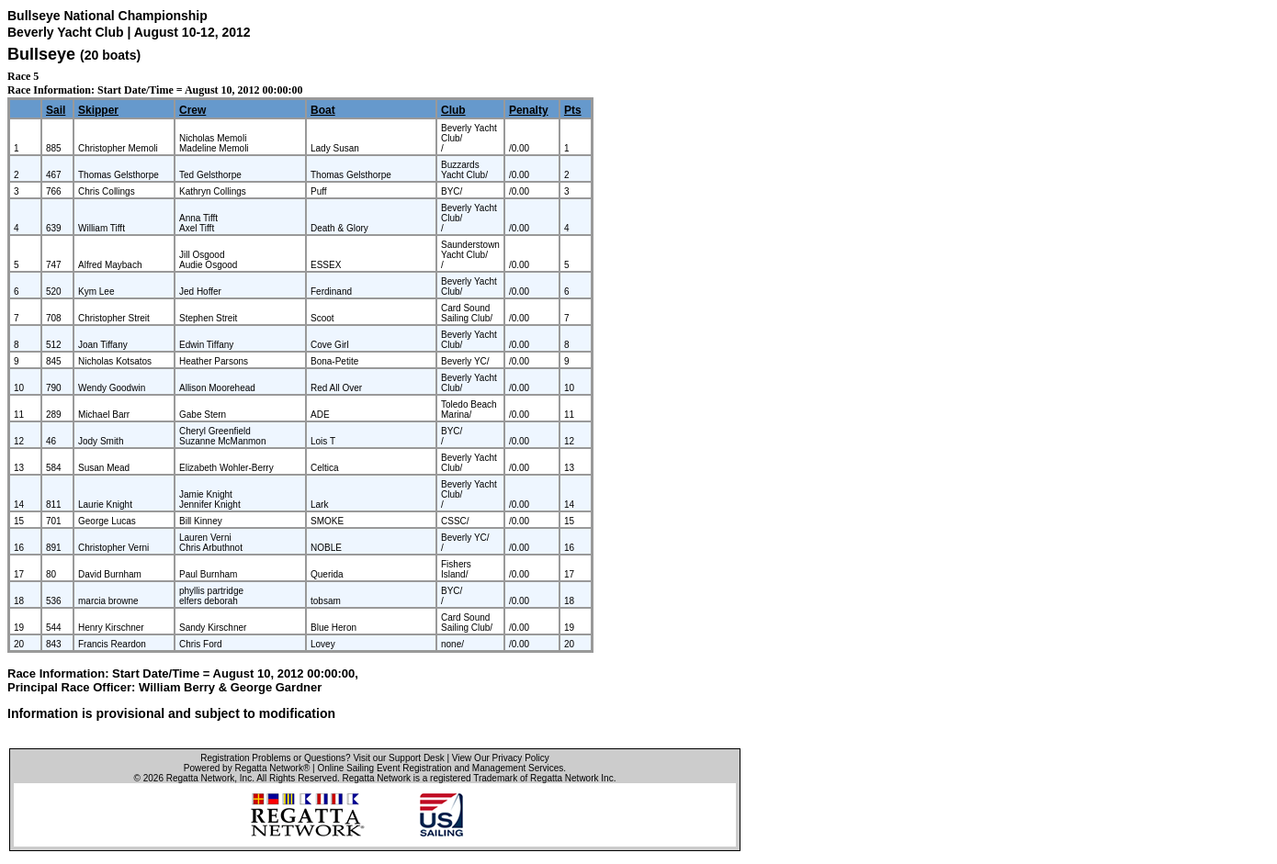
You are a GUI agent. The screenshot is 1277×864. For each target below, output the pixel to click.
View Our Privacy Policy (500, 758)
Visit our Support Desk (398, 758)
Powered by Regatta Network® (247, 768)
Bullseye (41, 54)
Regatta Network (200, 778)
